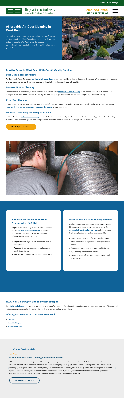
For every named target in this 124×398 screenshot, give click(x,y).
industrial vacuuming (30, 117)
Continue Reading (24, 380)
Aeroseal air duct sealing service (83, 230)
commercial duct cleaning (69, 92)
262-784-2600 (97, 11)
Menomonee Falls (15, 326)
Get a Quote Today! (21, 127)
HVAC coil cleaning (18, 306)
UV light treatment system (29, 231)
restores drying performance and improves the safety (29, 107)
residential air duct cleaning (43, 79)
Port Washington (14, 323)
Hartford (11, 319)
